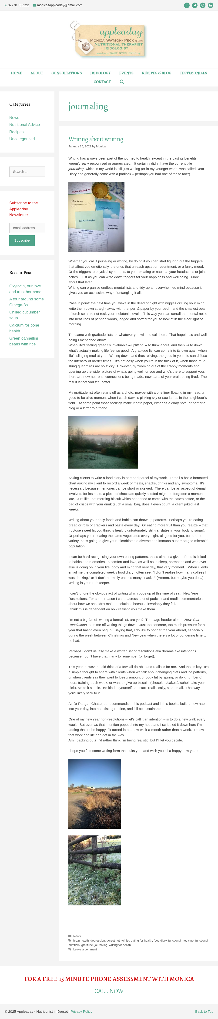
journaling (100, 945)
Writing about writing (95, 139)
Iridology (100, 73)
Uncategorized (22, 139)
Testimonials (193, 73)
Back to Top (204, 1011)
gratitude (87, 945)
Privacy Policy (81, 1011)
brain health (81, 940)
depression (98, 940)
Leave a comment (85, 949)
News (77, 936)
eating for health (141, 940)
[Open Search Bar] (121, 82)
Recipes (16, 132)
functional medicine (181, 940)
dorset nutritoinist (118, 940)
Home (16, 73)
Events (126, 73)
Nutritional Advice (24, 124)
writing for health (120, 945)
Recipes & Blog (156, 73)
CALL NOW (109, 991)
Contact (102, 82)
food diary (160, 940)
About (36, 73)
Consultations (66, 73)
